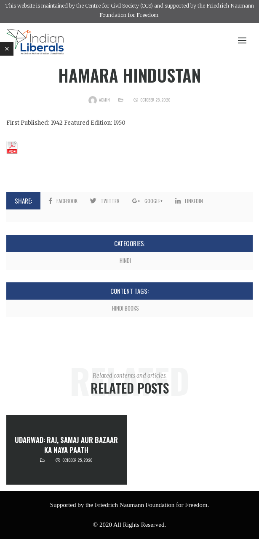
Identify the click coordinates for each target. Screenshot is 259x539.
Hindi (125, 260)
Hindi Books (125, 308)
